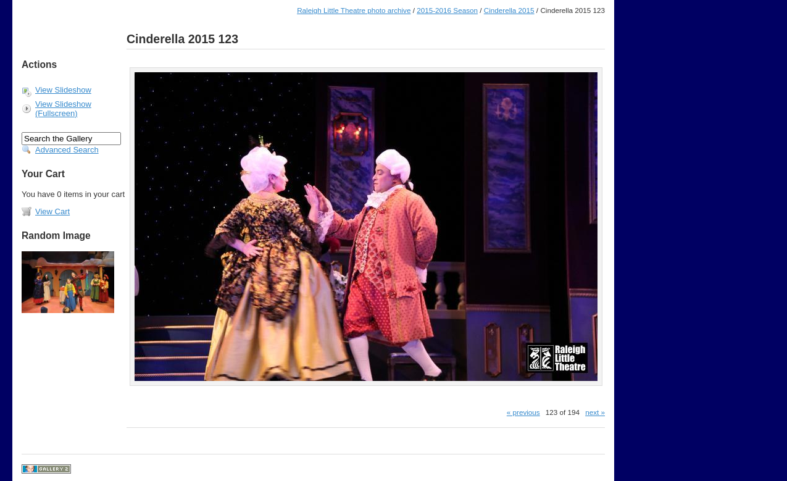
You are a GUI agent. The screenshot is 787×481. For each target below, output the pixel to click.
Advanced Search (67, 149)
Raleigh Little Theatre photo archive (353, 10)
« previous (523, 412)
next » (595, 412)
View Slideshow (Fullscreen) (63, 108)
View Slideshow (63, 89)
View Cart (52, 211)
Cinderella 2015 (509, 10)
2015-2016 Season (447, 10)
